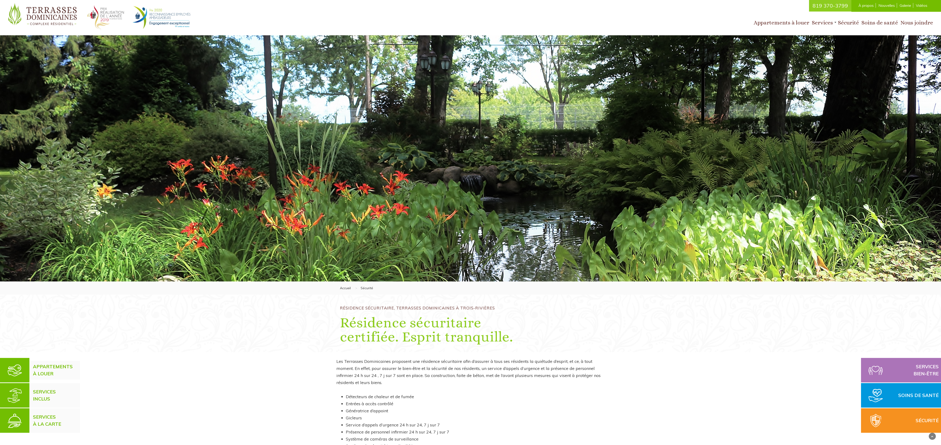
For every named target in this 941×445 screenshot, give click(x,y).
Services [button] (822, 22)
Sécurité (848, 22)
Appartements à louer (781, 22)
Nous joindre (917, 22)
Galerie (905, 5)
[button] (835, 22)
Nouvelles (886, 5)
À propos (866, 5)
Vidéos (921, 5)
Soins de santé (879, 22)
